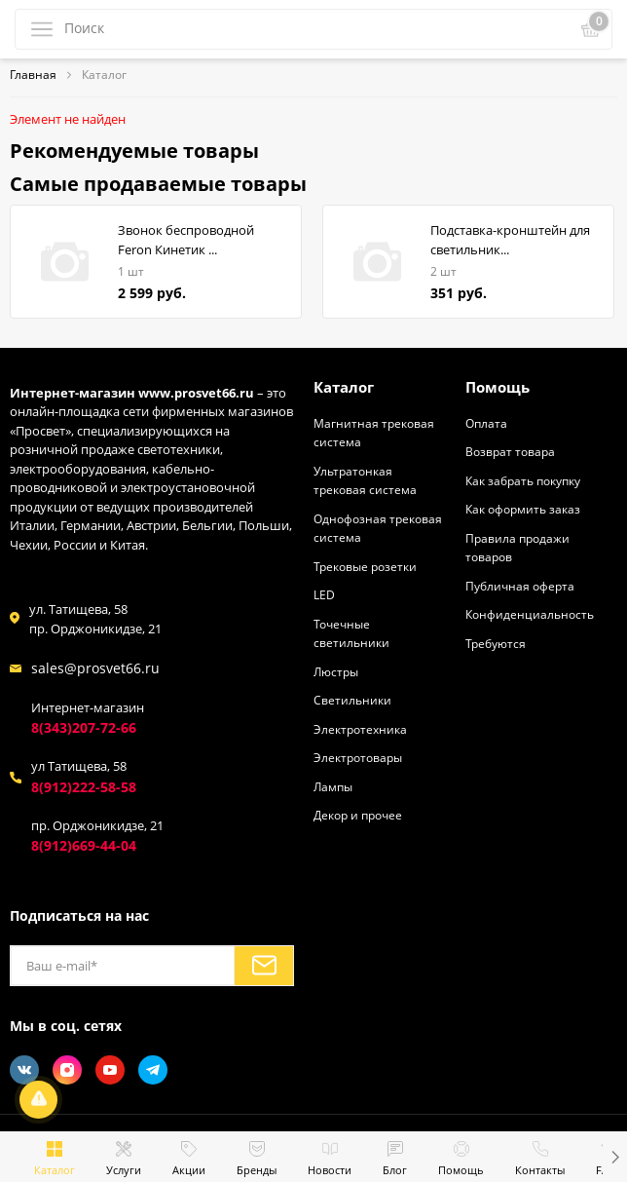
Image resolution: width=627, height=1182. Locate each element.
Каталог (344, 387)
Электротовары (358, 757)
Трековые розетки (365, 566)
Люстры (336, 671)
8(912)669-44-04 (83, 845)
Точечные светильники (351, 633)
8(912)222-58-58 (83, 787)
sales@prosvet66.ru (95, 668)
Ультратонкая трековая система (365, 480)
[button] (615, 1156)
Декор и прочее (358, 814)
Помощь (497, 387)
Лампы (333, 786)
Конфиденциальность (529, 614)
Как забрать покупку (522, 480)
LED (324, 594)
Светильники (352, 699)
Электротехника (360, 729)
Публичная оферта (519, 585)
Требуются (495, 643)
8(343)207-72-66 (83, 727)
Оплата (486, 423)
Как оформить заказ (522, 508)
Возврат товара (510, 451)
